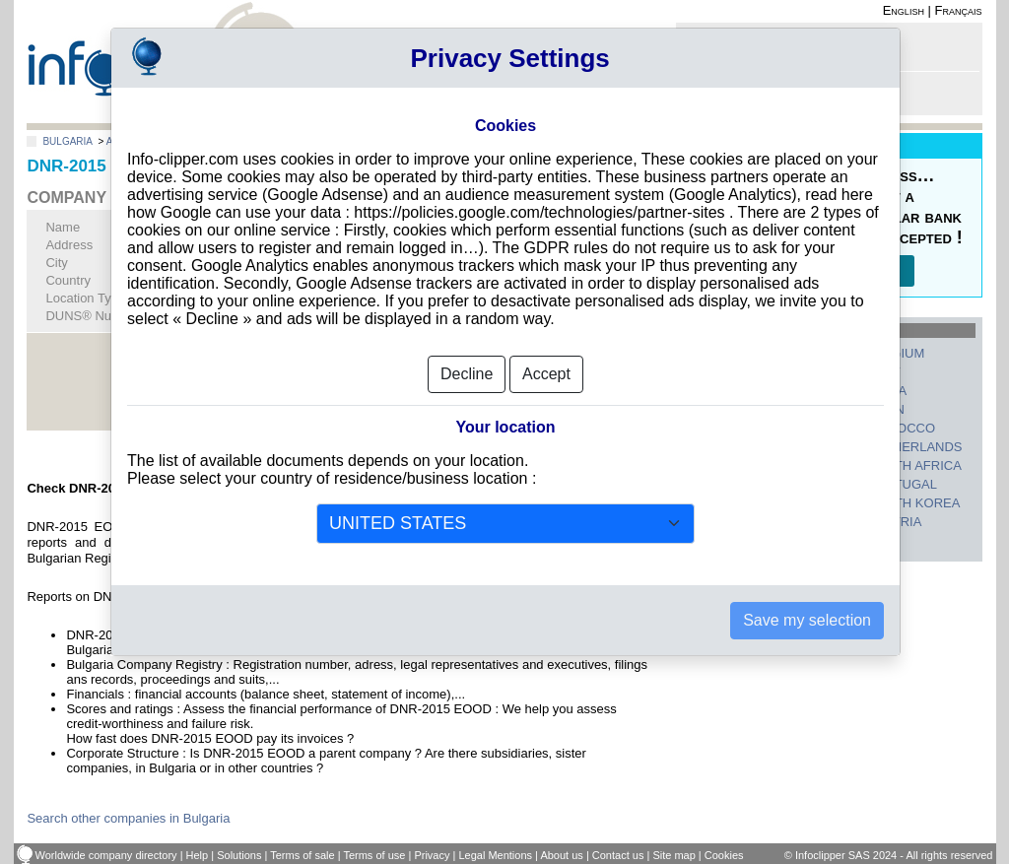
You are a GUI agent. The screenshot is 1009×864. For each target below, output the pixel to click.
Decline (466, 374)
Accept (546, 374)
